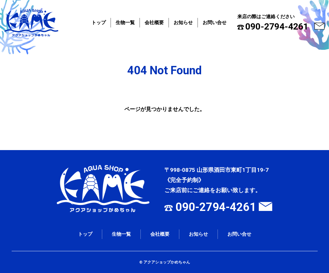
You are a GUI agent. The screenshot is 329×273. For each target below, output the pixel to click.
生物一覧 (125, 22)
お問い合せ (215, 22)
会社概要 (154, 22)
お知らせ (183, 22)
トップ (98, 22)
